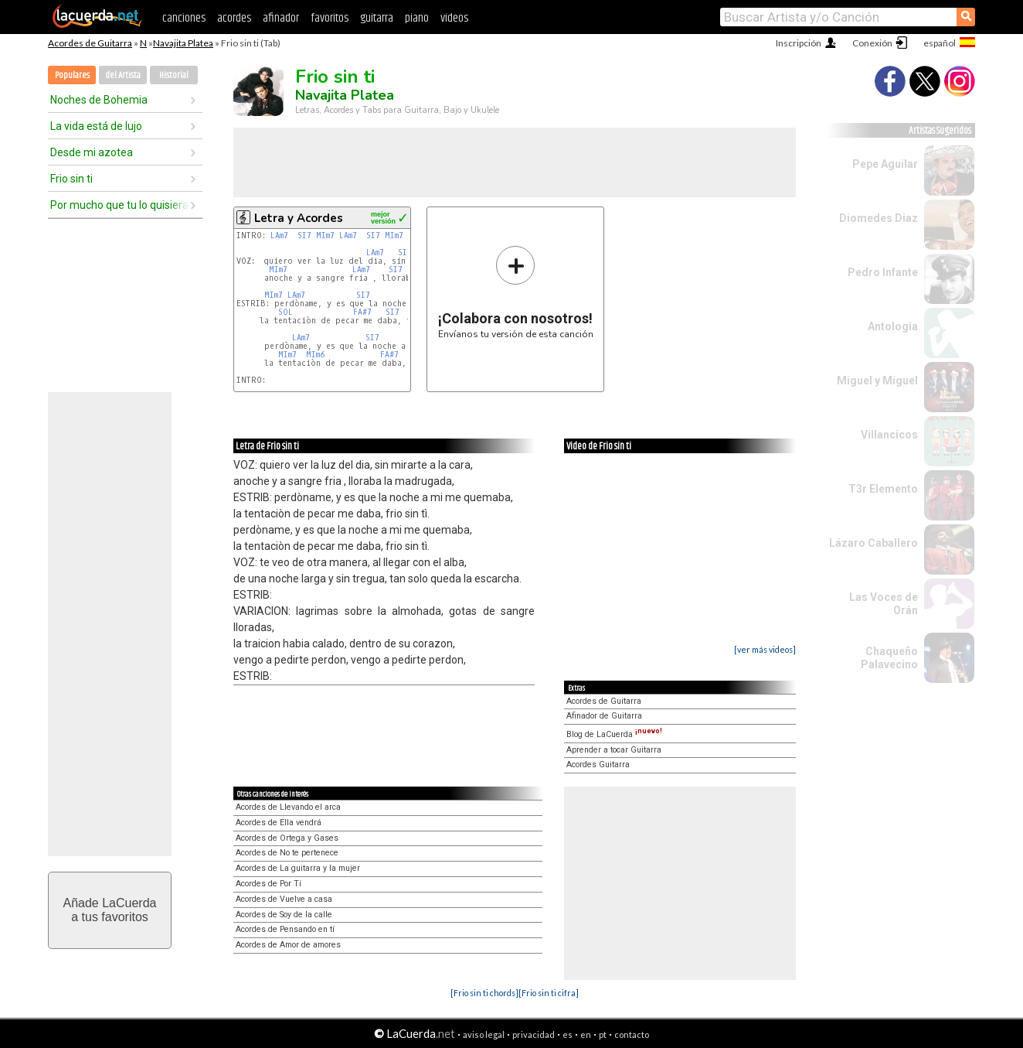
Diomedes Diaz (878, 218)
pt (603, 1034)
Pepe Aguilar (885, 164)
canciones (184, 18)
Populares (72, 75)
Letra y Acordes (298, 218)
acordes (234, 18)
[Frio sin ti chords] (484, 993)
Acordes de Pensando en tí (285, 929)
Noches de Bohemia (99, 100)
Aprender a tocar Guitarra (613, 750)
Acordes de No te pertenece (287, 853)
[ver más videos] (765, 649)
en (585, 1034)
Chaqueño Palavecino (889, 658)
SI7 (304, 235)
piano (417, 18)
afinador (281, 18)
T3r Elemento (883, 489)
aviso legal (484, 1034)
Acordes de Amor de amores (288, 945)
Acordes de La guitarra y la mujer (298, 868)
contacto (631, 1034)
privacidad (533, 1034)
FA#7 (362, 312)
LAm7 (279, 235)
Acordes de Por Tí (268, 884)
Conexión (872, 43)
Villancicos (889, 434)
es (567, 1034)
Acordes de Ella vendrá (278, 823)
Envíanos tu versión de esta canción (515, 292)
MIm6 (315, 355)
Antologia (893, 326)
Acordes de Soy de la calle (284, 915)
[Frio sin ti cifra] (548, 993)
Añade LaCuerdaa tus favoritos (110, 909)
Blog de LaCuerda (614, 734)
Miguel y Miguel (877, 380)
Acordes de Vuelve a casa (284, 899)
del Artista (123, 75)
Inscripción (798, 43)
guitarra (376, 18)
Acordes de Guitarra (90, 43)
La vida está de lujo (96, 126)
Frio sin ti (71, 178)
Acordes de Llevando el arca (288, 807)
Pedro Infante (883, 272)
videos (454, 18)
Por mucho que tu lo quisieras (119, 205)
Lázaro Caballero (873, 543)
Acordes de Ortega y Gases (287, 838)
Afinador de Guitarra (604, 716)
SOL (285, 312)
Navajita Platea (183, 43)
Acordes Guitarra (598, 765)
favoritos (329, 18)
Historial (174, 75)
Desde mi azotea (91, 152)
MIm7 (325, 235)
